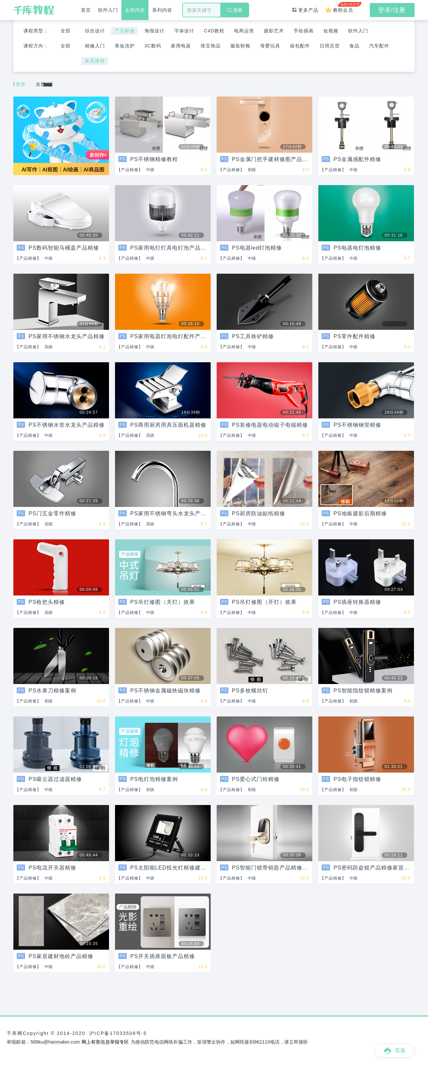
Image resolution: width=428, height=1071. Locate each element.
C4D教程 (214, 30)
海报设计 (154, 30)
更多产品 (305, 10)
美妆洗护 (125, 45)
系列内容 (162, 10)
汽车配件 (379, 45)
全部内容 (135, 10)
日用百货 (330, 45)
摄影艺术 (274, 30)
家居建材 (95, 60)
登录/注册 (392, 10)
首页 (86, 10)
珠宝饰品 (211, 45)
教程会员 (340, 7)
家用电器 (181, 45)
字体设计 (184, 30)
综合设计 (95, 30)
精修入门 (95, 45)
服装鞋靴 (240, 45)
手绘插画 (304, 30)
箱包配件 (300, 45)
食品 (354, 45)
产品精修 (125, 30)
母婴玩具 (270, 45)
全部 (66, 30)
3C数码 (152, 45)
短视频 (330, 30)
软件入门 (108, 10)
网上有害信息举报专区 (105, 1042)
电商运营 (244, 30)
